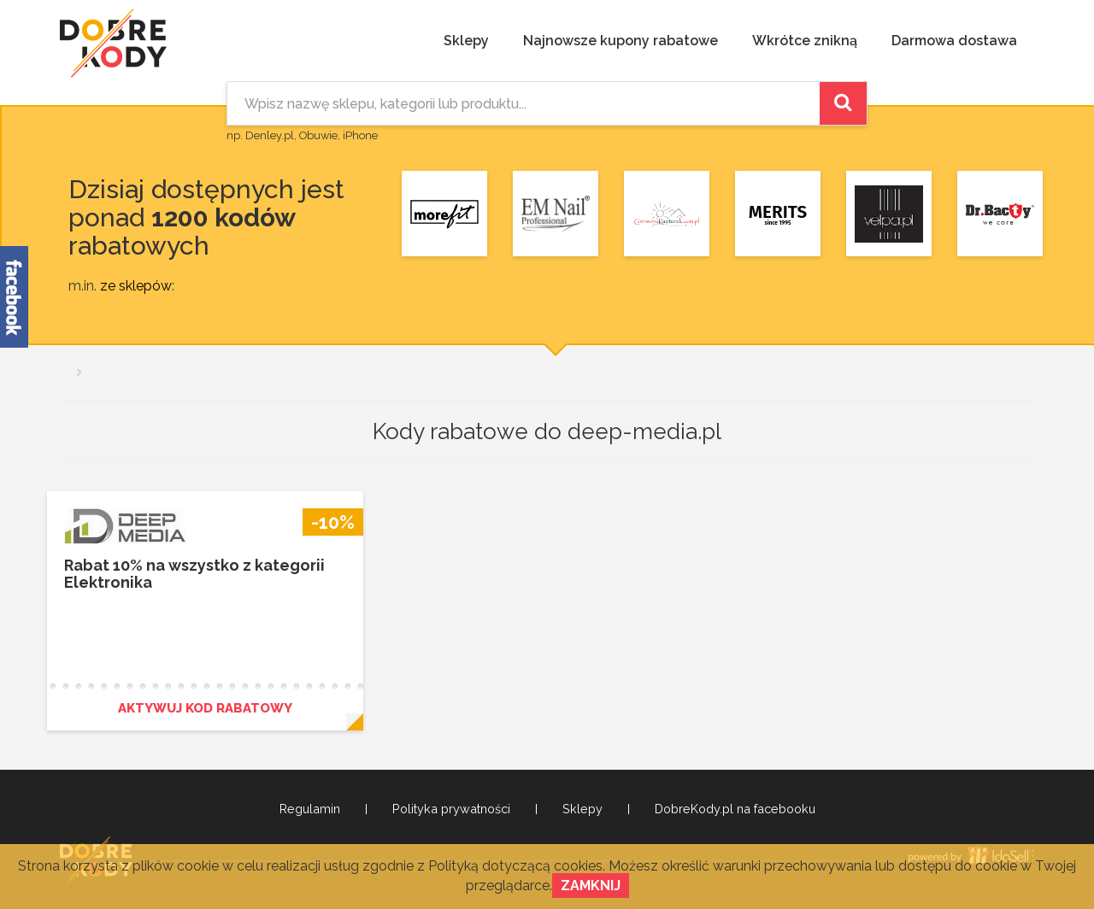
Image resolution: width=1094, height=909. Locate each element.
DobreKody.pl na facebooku (735, 809)
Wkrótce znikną (804, 40)
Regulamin (309, 809)
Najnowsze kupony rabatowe (620, 40)
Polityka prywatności (451, 809)
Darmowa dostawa (954, 40)
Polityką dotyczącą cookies (515, 866)
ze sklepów (136, 286)
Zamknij (591, 885)
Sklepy (466, 40)
